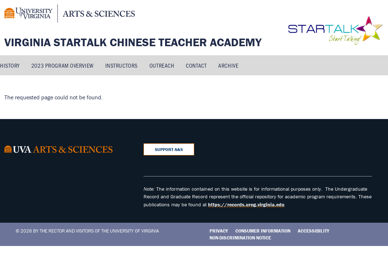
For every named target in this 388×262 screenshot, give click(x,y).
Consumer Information (262, 231)
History (10, 65)
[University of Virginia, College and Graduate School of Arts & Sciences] (69, 14)
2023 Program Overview (62, 65)
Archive (228, 65)
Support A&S (169, 149)
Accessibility (313, 231)
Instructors (121, 65)
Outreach (161, 65)
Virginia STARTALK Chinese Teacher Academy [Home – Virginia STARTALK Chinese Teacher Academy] (133, 42)
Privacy (218, 231)
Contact (196, 65)
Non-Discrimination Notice (240, 238)
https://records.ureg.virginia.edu (246, 204)
